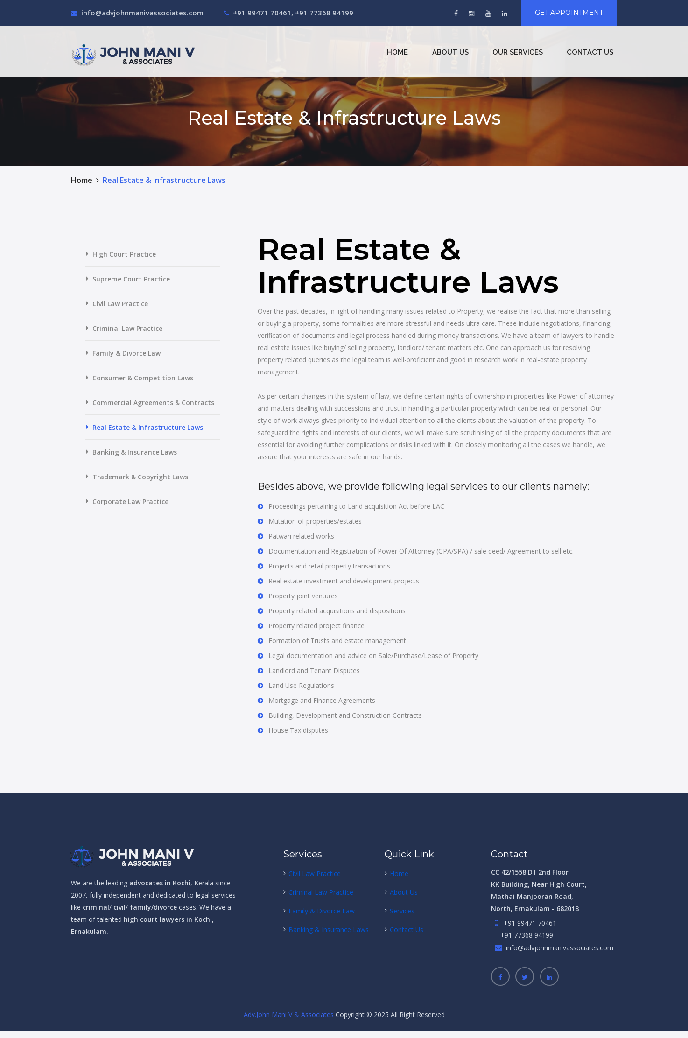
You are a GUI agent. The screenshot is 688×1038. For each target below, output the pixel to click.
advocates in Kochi (159, 882)
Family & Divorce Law (126, 353)
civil (119, 907)
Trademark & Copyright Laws (140, 476)
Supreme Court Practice (131, 278)
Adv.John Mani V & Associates (289, 1014)
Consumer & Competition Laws (142, 377)
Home (397, 52)
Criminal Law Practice (127, 328)
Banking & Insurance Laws (134, 452)
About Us (450, 52)
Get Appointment (569, 12)
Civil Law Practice (120, 303)
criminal (96, 907)
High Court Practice (124, 254)
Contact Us (590, 52)
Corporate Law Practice (130, 501)
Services (402, 910)
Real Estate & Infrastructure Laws (147, 427)
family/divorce (153, 907)
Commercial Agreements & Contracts (153, 402)
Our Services (517, 52)
